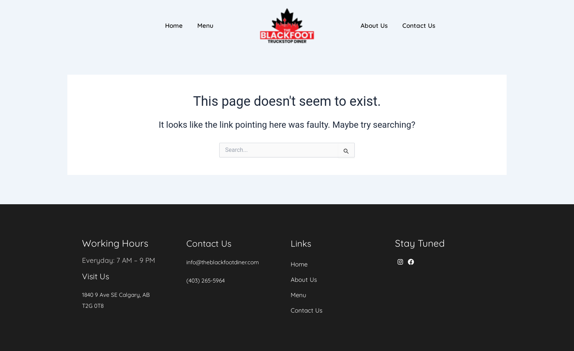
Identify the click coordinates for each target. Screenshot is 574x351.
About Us (374, 25)
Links (302, 237)
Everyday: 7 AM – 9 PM (119, 254)
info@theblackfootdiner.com (224, 256)
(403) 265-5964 (206, 274)
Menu (205, 25)
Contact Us (418, 25)
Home (174, 25)
